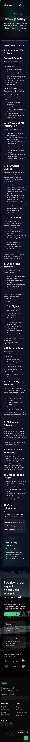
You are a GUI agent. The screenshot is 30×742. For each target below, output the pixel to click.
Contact (19, 710)
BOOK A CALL (11, 614)
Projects (3, 707)
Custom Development (5, 714)
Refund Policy (20, 736)
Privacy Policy (20, 716)
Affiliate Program (21, 713)
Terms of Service (10, 736)
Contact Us (18, 529)
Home (10, 14)
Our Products (5, 710)
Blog (17, 707)
